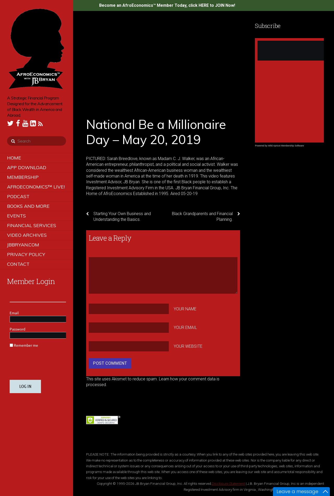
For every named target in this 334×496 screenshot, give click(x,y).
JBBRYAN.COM (23, 245)
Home (14, 158)
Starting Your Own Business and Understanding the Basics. (118, 216)
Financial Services (31, 225)
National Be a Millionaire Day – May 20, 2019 (156, 131)
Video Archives (27, 235)
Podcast (18, 196)
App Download (26, 167)
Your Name (185, 308)
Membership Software (292, 145)
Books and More (28, 206)
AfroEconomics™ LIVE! (36, 187)
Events (16, 216)
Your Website (188, 346)
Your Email (185, 327)
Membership (23, 177)
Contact (18, 264)
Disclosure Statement (228, 483)
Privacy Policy (26, 254)
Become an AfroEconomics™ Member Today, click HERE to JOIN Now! (167, 5)
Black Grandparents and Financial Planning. (206, 216)
